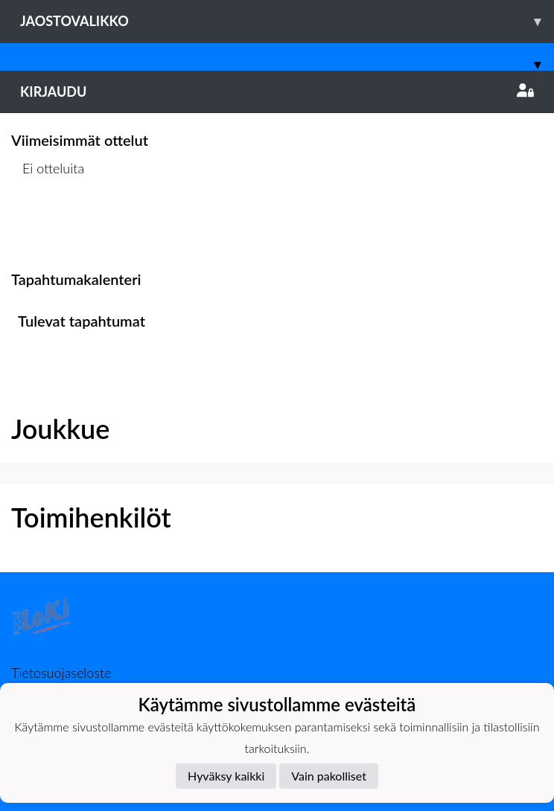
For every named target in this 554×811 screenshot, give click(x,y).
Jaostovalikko (287, 21)
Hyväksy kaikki (226, 776)
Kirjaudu (277, 91)
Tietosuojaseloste (61, 672)
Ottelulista (48, 226)
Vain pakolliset (328, 776)
